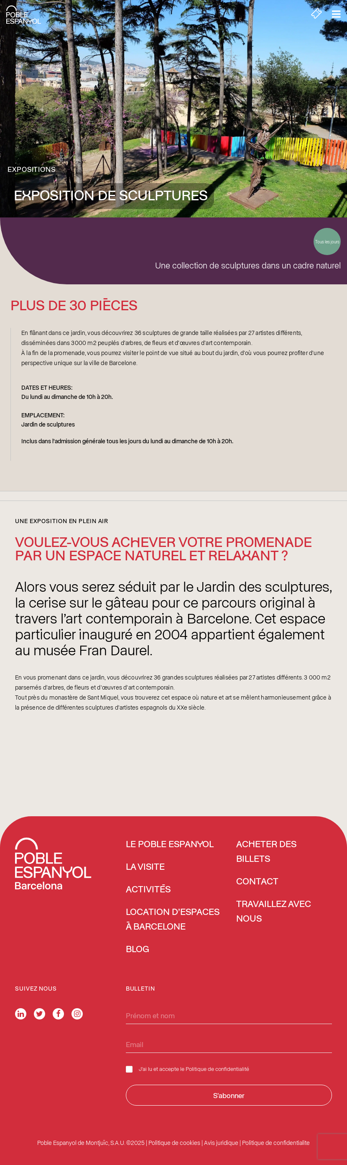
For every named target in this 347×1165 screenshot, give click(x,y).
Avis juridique (221, 1142)
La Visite (145, 867)
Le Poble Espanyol (170, 844)
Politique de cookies (174, 1142)
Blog (137, 949)
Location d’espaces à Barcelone (172, 920)
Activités (148, 889)
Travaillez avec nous (273, 912)
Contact (257, 882)
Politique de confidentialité (217, 1068)
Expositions (32, 169)
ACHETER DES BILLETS (266, 852)
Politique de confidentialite (276, 1142)
